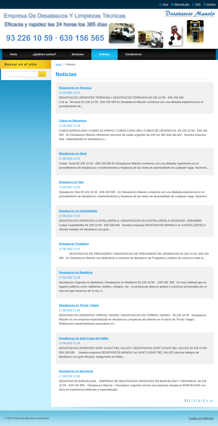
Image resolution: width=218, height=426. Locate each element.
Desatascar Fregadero (74, 243)
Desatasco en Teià (71, 182)
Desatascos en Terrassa (75, 87)
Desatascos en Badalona (76, 272)
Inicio (59, 64)
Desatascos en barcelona (76, 371)
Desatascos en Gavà (73, 153)
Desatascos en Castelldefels (78, 211)
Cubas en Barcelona (72, 120)
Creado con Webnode (201, 418)
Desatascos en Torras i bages (79, 305)
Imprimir (211, 4)
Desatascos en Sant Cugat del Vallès (84, 338)
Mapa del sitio (181, 4)
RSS (198, 4)
